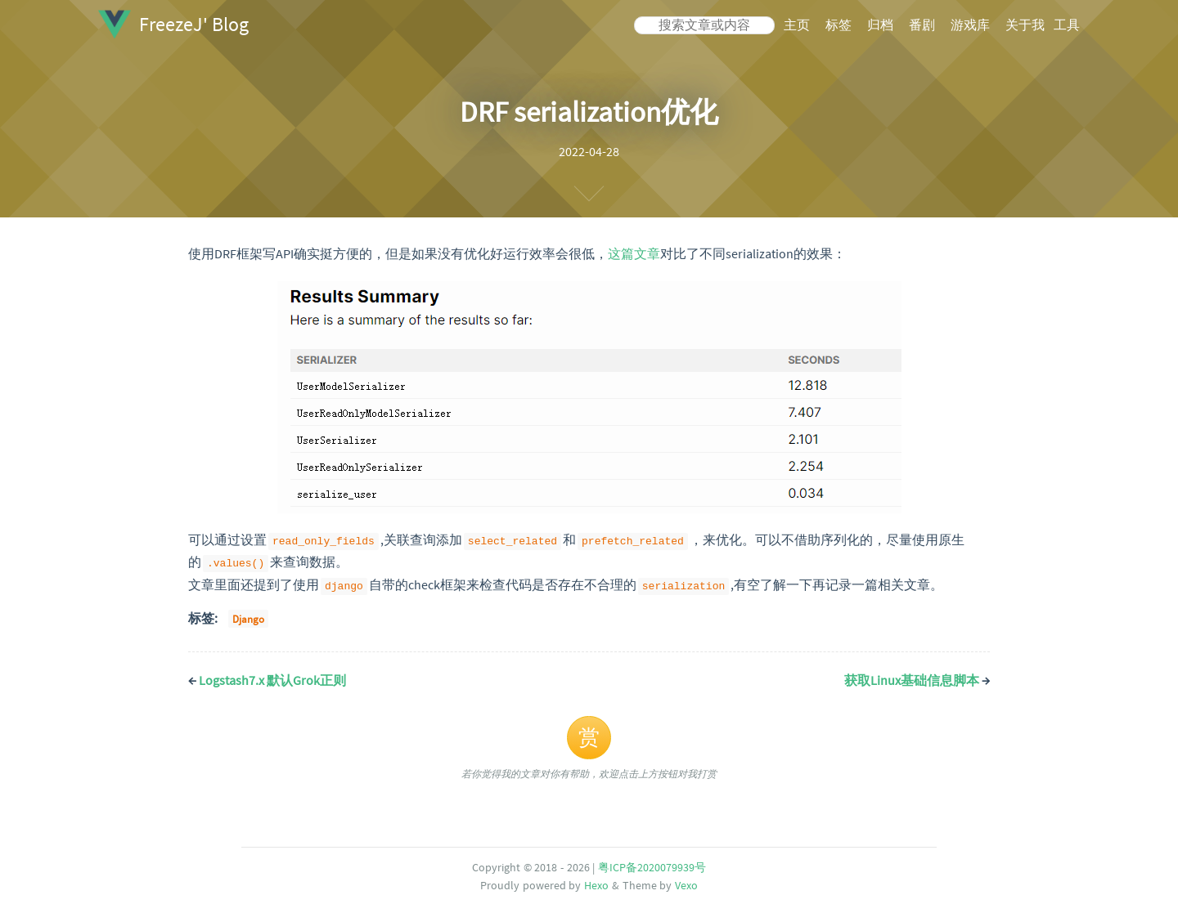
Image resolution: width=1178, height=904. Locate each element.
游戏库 (970, 24)
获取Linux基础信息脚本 (917, 677)
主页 (797, 24)
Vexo (686, 882)
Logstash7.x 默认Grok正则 (267, 677)
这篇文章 (634, 253)
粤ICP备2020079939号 (652, 864)
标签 (838, 24)
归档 (880, 24)
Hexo (596, 882)
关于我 (1025, 24)
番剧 (922, 24)
